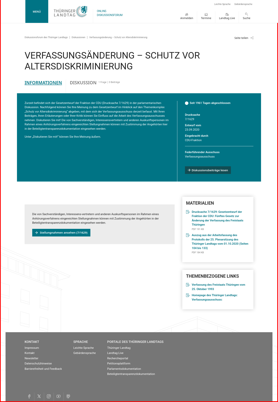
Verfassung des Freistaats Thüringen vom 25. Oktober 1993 (218, 287)
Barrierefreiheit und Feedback (43, 369)
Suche (246, 18)
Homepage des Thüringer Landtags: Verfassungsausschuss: (215, 297)
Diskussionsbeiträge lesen (210, 170)
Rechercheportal (117, 358)
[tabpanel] (139, 201)
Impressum (32, 348)
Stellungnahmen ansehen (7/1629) (64, 232)
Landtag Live (227, 18)
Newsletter (31, 358)
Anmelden (186, 18)
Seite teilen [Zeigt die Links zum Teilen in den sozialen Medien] (241, 38)
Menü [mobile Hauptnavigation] (37, 11)
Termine (206, 18)
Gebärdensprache (243, 4)
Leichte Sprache (222, 4)
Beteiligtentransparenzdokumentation (131, 374)
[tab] (45, 86)
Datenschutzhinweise (38, 363)
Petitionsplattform (118, 363)
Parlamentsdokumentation (124, 369)
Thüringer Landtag (118, 348)
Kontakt (30, 353)
